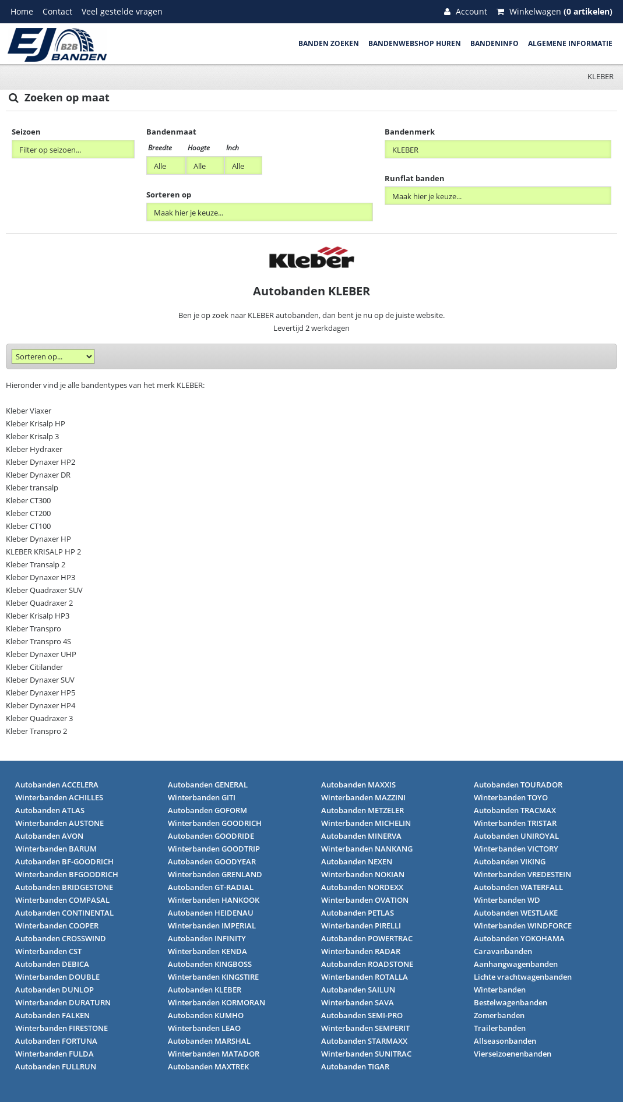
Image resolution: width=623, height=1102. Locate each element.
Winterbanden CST (48, 951)
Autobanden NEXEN (356, 861)
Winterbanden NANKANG (367, 848)
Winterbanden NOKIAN (362, 874)
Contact (57, 11)
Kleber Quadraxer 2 (39, 603)
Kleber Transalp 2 (35, 564)
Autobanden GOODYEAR (212, 861)
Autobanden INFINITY (207, 938)
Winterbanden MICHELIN (366, 823)
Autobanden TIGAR (355, 1066)
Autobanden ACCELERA (56, 784)
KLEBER (600, 76)
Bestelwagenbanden (510, 1002)
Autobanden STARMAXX (364, 1041)
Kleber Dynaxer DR (38, 474)
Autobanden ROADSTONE (367, 964)
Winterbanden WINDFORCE (523, 925)
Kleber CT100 (28, 526)
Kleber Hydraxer (34, 449)
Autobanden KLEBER (204, 989)
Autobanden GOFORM (207, 810)
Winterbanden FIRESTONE (61, 1028)
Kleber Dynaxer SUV (40, 679)
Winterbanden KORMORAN (216, 1002)
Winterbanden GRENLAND (215, 874)
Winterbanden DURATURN (63, 1002)
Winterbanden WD (507, 900)
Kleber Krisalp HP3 (37, 615)
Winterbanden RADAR (360, 951)
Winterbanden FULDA (54, 1053)
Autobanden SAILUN (358, 989)
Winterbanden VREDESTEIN (522, 874)
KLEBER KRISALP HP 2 (43, 551)
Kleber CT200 (28, 513)
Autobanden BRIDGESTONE (64, 887)
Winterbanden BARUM (56, 848)
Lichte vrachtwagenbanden (523, 977)
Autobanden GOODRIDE (211, 836)
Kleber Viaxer (28, 410)
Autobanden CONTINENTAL (64, 912)
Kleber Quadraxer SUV (44, 590)
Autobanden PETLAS (357, 912)
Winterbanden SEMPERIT (365, 1028)
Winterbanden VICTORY (516, 848)
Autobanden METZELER (362, 810)
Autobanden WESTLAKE (516, 912)
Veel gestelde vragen (122, 11)
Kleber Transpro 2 (36, 731)
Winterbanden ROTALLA (364, 977)
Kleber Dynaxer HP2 (40, 462)
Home (21, 11)
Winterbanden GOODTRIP (214, 848)
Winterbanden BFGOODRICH (66, 874)
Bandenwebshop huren (414, 43)
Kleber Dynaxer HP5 (40, 692)
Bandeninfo (494, 43)
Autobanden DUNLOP (54, 989)
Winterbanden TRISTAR (515, 823)
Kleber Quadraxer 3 (39, 718)
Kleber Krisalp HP (35, 423)
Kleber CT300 (28, 500)
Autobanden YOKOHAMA (519, 938)
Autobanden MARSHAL (209, 1041)
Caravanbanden (503, 951)
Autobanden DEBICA (52, 964)
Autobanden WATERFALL (518, 887)
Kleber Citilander (34, 667)
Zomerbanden (499, 1015)
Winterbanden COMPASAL (62, 900)
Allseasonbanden (505, 1041)
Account (465, 11)
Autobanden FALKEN (52, 1015)
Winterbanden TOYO (511, 797)
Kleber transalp (32, 487)
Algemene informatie (570, 43)
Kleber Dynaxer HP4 (40, 705)
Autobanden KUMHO (206, 1015)
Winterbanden (500, 989)
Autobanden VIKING (509, 861)
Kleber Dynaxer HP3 (40, 577)
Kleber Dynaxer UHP (41, 654)
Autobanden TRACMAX (515, 810)
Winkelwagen (555, 11)
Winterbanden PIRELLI (361, 925)
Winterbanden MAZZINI (363, 797)
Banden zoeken (328, 43)
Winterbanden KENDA (207, 951)
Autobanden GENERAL (208, 784)
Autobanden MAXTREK (208, 1066)
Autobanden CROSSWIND (60, 938)
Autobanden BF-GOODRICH (64, 861)
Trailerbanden (500, 1028)
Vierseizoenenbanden (512, 1053)
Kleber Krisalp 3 (32, 436)
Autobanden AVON (49, 836)
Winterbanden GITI (201, 797)
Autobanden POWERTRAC (367, 938)
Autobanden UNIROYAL (516, 836)
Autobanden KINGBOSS (210, 964)
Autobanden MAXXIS (358, 784)
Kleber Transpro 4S (38, 641)
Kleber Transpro (33, 628)
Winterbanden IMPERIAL (212, 925)
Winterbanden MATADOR (213, 1053)
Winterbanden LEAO (204, 1028)
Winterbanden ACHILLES (59, 797)
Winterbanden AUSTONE (59, 823)
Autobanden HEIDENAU (211, 912)
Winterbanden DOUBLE (57, 977)
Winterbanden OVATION (365, 900)
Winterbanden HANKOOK (213, 900)
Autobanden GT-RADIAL (211, 887)
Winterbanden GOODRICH (215, 823)
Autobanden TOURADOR (518, 784)
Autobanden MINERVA (361, 836)
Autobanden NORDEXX (362, 887)
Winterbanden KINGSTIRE (213, 977)
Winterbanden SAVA (357, 1002)
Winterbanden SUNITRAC (366, 1053)
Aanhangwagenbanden (516, 964)
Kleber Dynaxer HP (38, 539)
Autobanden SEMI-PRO (362, 1015)
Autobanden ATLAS (50, 810)
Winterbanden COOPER (56, 925)
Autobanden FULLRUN (55, 1066)
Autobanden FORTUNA (56, 1041)
